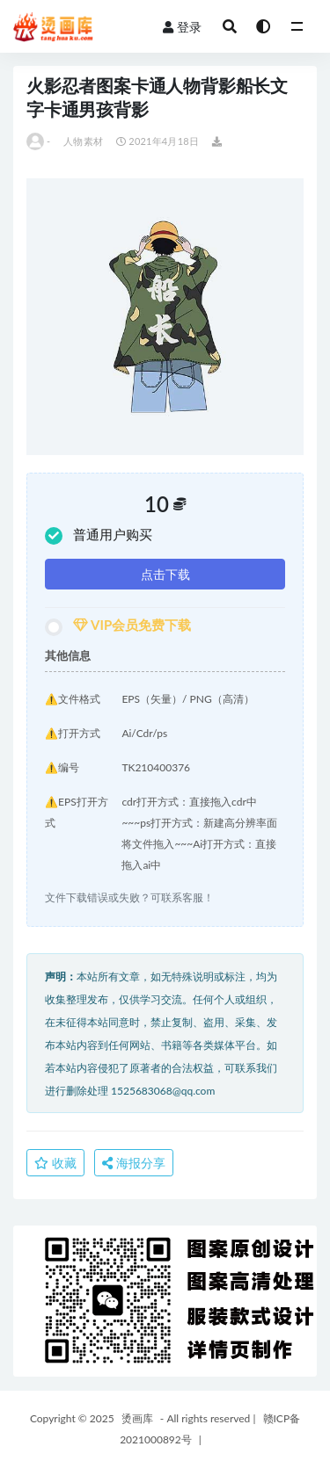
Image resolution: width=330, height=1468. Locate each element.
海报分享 (133, 1162)
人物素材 (83, 141)
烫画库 (137, 1418)
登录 (182, 26)
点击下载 (165, 574)
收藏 (55, 1162)
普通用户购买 (98, 535)
